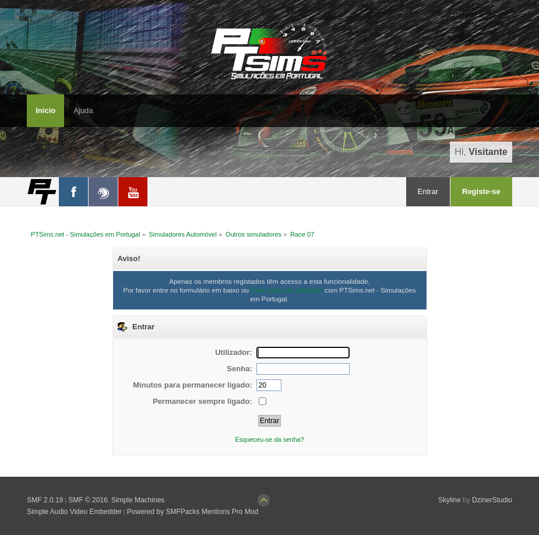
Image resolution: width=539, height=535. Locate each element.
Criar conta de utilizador (286, 290)
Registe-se (481, 191)
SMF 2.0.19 (45, 500)
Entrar (428, 191)
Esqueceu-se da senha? (269, 439)
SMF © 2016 (88, 500)
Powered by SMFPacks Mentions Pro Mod (192, 512)
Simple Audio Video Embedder (74, 512)
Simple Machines (137, 500)
